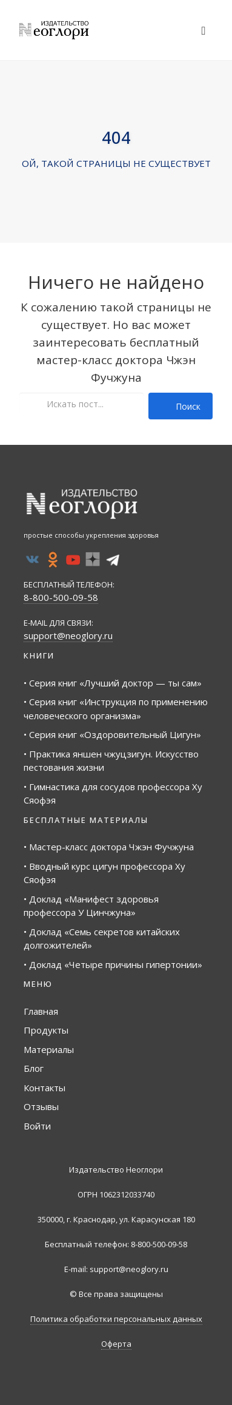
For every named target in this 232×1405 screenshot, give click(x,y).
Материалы (49, 1049)
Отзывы (41, 1106)
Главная (41, 1011)
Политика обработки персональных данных (116, 1318)
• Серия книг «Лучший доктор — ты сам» (113, 683)
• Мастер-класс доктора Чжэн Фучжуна (109, 847)
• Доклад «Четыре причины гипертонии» (113, 964)
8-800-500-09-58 (61, 597)
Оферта (116, 1343)
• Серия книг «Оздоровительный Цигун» (112, 734)
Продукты (46, 1030)
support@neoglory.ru (68, 635)
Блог (34, 1068)
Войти (37, 1126)
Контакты (44, 1088)
